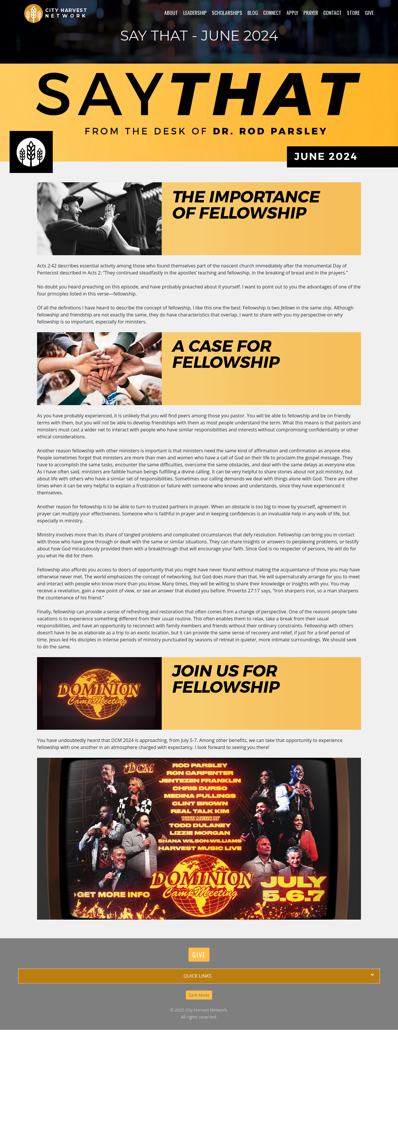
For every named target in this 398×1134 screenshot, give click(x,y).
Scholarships (227, 12)
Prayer (310, 12)
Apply (292, 12)
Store (353, 12)
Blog (252, 12)
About (171, 12)
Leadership (195, 12)
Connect (272, 12)
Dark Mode (199, 995)
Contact (332, 12)
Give (369, 12)
